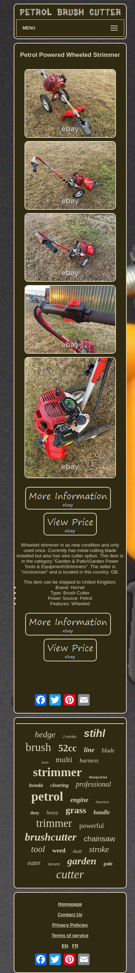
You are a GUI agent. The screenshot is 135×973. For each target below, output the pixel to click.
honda (36, 785)
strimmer (57, 772)
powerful (91, 825)
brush (38, 747)
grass (76, 810)
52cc (67, 748)
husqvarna (98, 777)
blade (108, 750)
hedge (45, 734)
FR (75, 946)
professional (93, 784)
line (89, 749)
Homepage (70, 904)
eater (34, 862)
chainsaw (99, 838)
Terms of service (69, 935)
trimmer (54, 823)
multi (64, 759)
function (102, 802)
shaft (77, 851)
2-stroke (70, 736)
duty (34, 812)
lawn (44, 762)
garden (81, 860)
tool (38, 849)
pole (108, 863)
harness (89, 760)
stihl (94, 733)
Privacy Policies (70, 925)
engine (80, 800)
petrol (47, 796)
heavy (52, 812)
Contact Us (70, 914)
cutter (70, 874)
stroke (99, 849)
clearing (59, 785)
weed (59, 850)
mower (54, 863)
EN (65, 946)
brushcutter (50, 837)
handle (102, 812)
